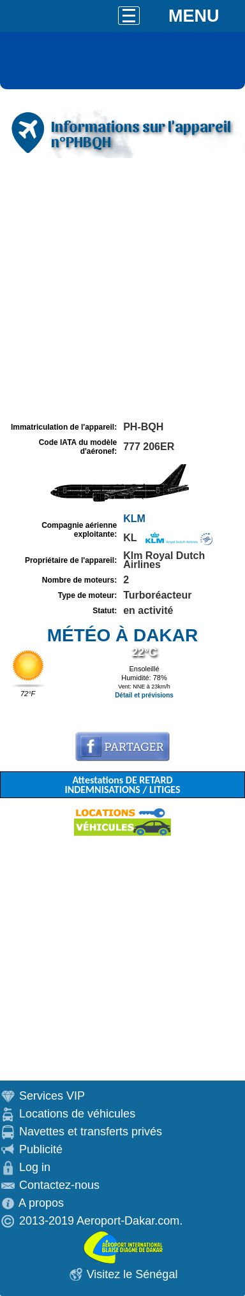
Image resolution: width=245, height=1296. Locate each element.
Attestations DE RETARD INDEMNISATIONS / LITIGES (122, 785)
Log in (34, 1167)
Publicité (41, 1149)
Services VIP (52, 1095)
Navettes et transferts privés (90, 1131)
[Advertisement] (122, 290)
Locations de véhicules (77, 1113)
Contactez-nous (59, 1185)
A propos (41, 1203)
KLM (134, 518)
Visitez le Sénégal (132, 1274)
